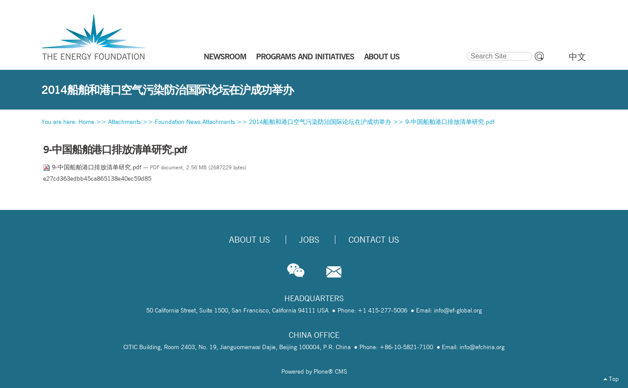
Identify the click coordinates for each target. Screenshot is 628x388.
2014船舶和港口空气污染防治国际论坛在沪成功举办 (320, 122)
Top (611, 379)
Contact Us (373, 239)
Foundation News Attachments (195, 122)
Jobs (309, 239)
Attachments (124, 122)
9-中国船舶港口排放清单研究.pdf (450, 122)
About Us (249, 239)
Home (86, 122)
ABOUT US (381, 56)
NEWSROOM (225, 56)
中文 (577, 57)
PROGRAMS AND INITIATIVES (305, 56)
